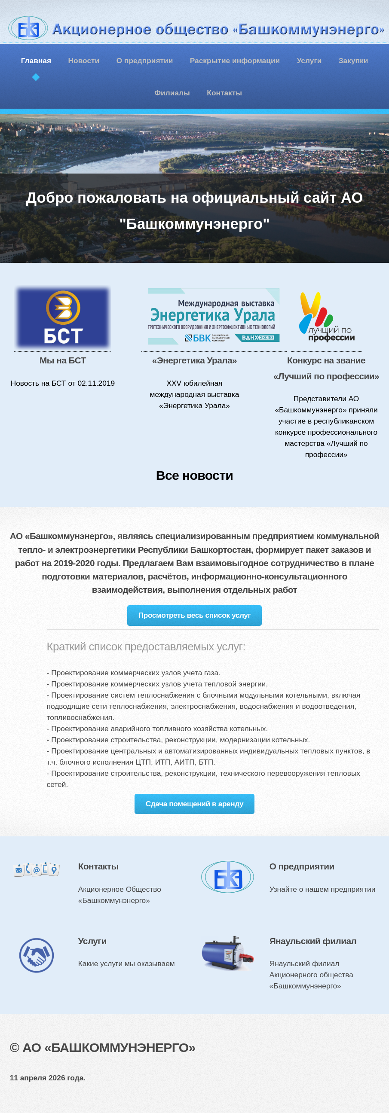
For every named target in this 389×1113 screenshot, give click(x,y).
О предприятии (144, 60)
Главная (36, 60)
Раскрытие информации (235, 60)
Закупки (353, 60)
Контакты (224, 92)
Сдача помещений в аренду (195, 803)
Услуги (309, 60)
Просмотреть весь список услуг (194, 615)
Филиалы (172, 92)
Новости (84, 60)
